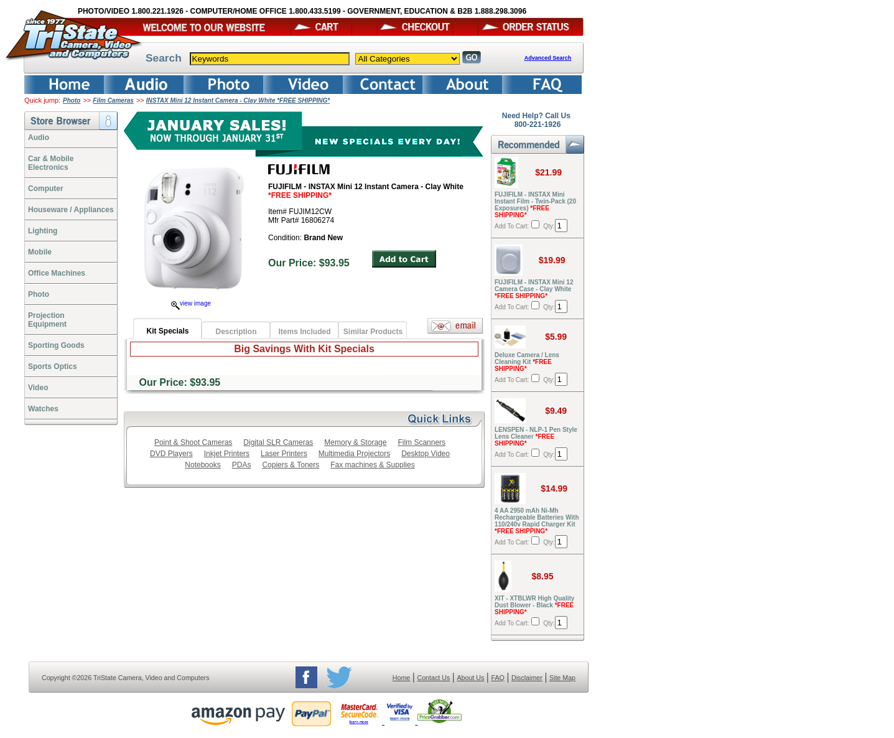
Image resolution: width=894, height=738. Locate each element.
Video (38, 387)
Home (401, 677)
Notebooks (202, 464)
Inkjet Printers (226, 453)
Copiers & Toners (290, 464)
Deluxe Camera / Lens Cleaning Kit (527, 362)
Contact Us (433, 677)
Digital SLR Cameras (278, 442)
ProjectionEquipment (47, 320)
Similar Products (373, 331)
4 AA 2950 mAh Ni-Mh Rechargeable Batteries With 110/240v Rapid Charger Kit (537, 521)
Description (235, 331)
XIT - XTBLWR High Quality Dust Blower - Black (534, 605)
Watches (43, 408)
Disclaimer (526, 677)
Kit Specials (167, 331)
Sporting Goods (56, 345)
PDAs (241, 464)
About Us (470, 677)
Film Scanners (421, 442)
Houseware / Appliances (71, 209)
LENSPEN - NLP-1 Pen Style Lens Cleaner (536, 436)
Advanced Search (548, 58)
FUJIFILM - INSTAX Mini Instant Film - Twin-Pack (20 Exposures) (535, 204)
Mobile (40, 252)
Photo (71, 100)
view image (191, 303)
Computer (45, 188)
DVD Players (171, 453)
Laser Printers (284, 453)
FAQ (497, 677)
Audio (38, 137)
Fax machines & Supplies (372, 464)
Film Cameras (113, 100)
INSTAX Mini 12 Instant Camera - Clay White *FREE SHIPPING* (238, 100)
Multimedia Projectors (354, 453)
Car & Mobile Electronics (50, 163)
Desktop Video (425, 453)
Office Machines (56, 273)
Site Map (562, 677)
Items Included (304, 331)
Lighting (42, 231)
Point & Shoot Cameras (193, 442)
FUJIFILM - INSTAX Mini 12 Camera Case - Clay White (534, 289)
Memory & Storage (355, 442)
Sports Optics (52, 366)
